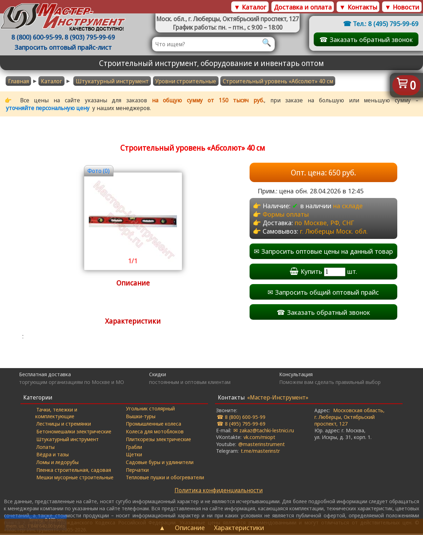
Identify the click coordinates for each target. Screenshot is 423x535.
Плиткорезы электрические (158, 440)
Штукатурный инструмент (112, 81)
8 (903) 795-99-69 (90, 37)
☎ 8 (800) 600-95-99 (241, 417)
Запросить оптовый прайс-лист (63, 47)
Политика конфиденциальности (218, 491)
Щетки (134, 455)
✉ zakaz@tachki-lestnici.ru (263, 431)
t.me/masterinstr (260, 451)
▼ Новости (402, 6)
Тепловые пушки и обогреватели (165, 478)
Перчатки (137, 470)
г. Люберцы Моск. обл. (334, 231)
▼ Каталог (250, 6)
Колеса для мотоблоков (155, 432)
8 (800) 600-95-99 (37, 37)
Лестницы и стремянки (64, 424)
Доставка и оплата (303, 6)
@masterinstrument (261, 444)
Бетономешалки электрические (74, 432)
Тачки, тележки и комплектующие (57, 413)
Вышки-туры (140, 417)
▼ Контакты (358, 6)
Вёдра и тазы (53, 455)
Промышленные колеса (153, 424)
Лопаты (46, 447)
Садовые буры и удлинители (160, 463)
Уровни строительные (185, 81)
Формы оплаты (286, 214)
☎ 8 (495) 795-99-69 (241, 424)
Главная (18, 81)
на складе (348, 205)
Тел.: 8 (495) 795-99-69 (385, 23)
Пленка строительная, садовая (74, 470)
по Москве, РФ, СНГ (324, 222)
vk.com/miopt (259, 437)
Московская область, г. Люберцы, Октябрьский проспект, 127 (349, 418)
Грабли (134, 447)
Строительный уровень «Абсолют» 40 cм (278, 81)
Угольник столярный (150, 409)
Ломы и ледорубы (58, 463)
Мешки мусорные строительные (75, 478)
